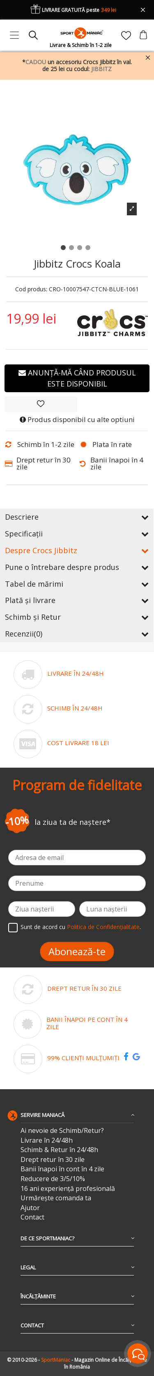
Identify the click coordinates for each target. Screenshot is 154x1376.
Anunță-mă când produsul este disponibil (77, 378)
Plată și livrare (77, 600)
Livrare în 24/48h (47, 1140)
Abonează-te (77, 951)
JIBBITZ (101, 69)
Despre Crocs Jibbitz (77, 550)
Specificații (77, 533)
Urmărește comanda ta (56, 1198)
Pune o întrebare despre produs (77, 567)
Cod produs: (31, 289)
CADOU (35, 62)
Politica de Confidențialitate (103, 927)
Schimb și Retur (77, 617)
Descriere (77, 517)
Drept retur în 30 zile (53, 1159)
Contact (32, 1217)
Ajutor (30, 1207)
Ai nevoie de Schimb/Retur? (62, 1130)
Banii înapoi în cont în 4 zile (62, 1169)
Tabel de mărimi (77, 584)
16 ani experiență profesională (68, 1188)
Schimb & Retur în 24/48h (59, 1149)
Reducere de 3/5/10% (53, 1178)
